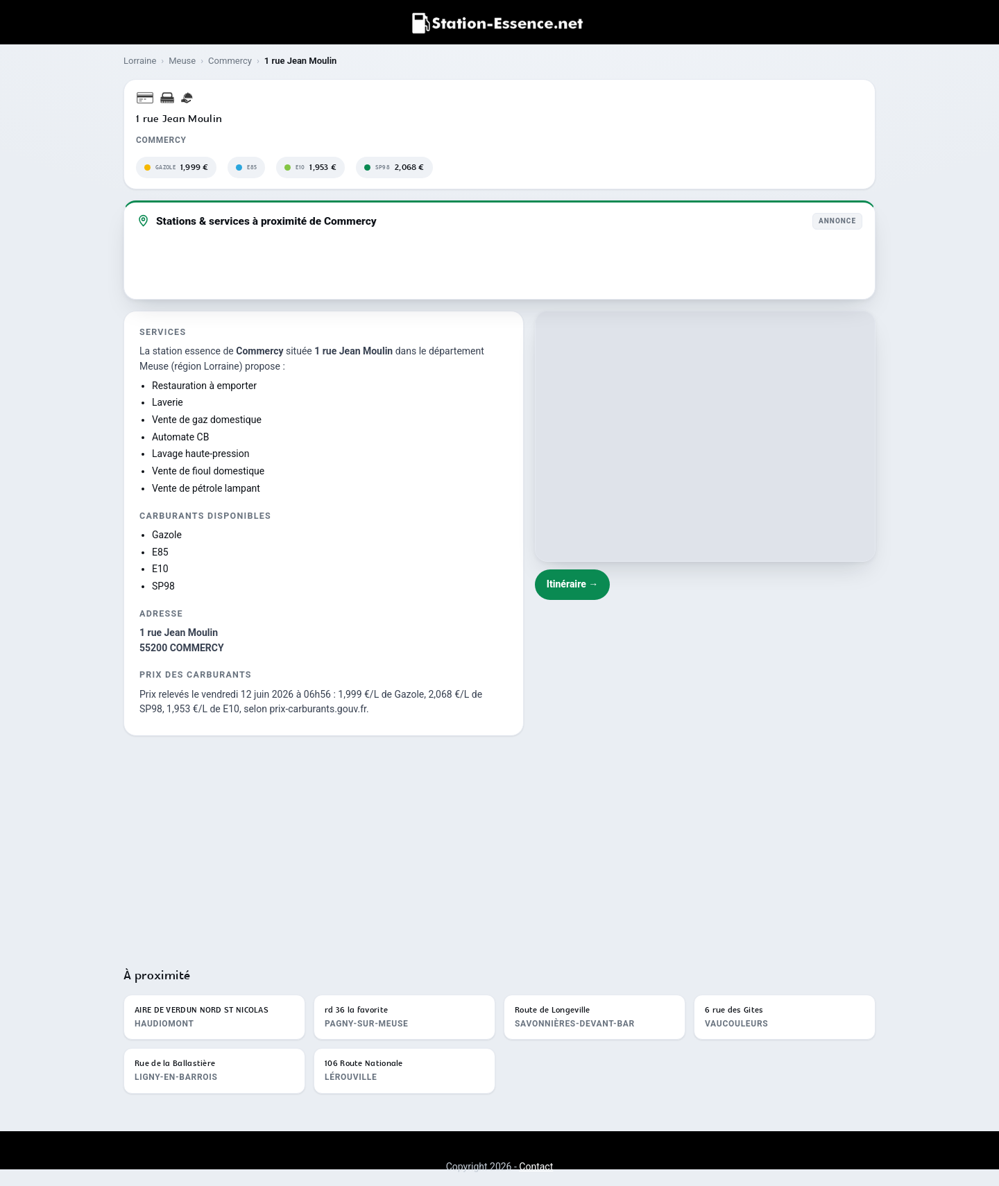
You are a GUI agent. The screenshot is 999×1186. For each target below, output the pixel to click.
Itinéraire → (573, 584)
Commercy (230, 60)
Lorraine (139, 60)
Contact (536, 1166)
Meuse (182, 60)
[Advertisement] (499, 845)
